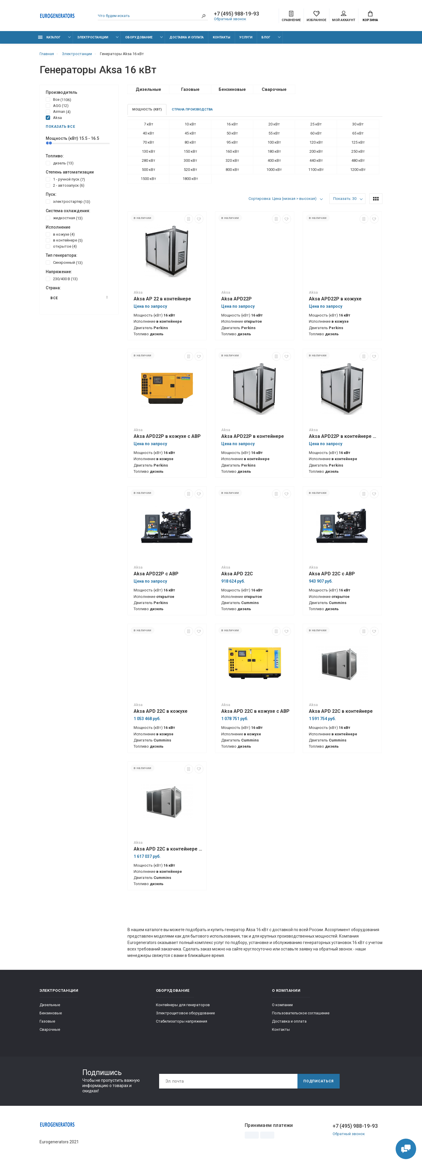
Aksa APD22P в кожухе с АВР (167, 436)
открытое (61, 246)
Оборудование (138, 37)
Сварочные (50, 1029)
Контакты (221, 37)
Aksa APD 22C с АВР (332, 573)
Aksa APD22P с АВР (156, 573)
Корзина (370, 16)
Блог (265, 37)
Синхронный (64, 262)
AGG (57, 105)
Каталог (49, 37)
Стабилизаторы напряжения (181, 1021)
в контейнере (64, 240)
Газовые (47, 1021)
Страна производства (192, 109)
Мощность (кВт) (147, 109)
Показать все (60, 127)
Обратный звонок (230, 19)
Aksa (54, 117)
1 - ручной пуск (65, 179)
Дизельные (50, 1005)
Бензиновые (51, 1013)
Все (58, 99)
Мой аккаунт (343, 16)
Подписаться (318, 1081)
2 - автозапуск (65, 185)
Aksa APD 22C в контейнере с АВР (168, 849)
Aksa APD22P (236, 299)
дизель (60, 163)
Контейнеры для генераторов (183, 1005)
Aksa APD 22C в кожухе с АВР (255, 711)
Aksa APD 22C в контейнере (341, 711)
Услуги (245, 37)
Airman (58, 111)
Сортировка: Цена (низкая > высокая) (282, 198)
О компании (282, 1005)
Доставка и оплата (186, 37)
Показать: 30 (344, 198)
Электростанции (92, 37)
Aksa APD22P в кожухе (335, 299)
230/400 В (62, 278)
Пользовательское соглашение (300, 1013)
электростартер (68, 201)
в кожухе (60, 234)
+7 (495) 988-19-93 (236, 14)
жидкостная (64, 217)
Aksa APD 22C (237, 573)
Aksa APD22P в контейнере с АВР (344, 436)
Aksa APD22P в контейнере (252, 436)
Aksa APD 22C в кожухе (161, 711)
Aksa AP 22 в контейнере (162, 299)
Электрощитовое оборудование (185, 1013)
